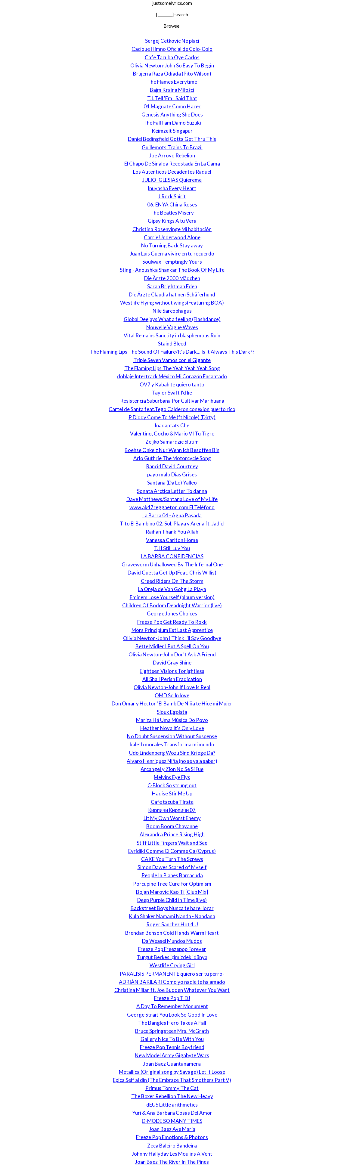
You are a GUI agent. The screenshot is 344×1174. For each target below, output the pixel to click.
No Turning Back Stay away (172, 245)
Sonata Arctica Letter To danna (172, 491)
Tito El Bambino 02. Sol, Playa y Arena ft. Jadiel (172, 523)
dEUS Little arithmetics (172, 1104)
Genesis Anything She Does (172, 114)
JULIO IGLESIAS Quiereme (172, 180)
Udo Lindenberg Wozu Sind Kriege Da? (172, 753)
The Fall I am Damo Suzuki (172, 122)
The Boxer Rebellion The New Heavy (172, 1096)
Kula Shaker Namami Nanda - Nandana (172, 916)
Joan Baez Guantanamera (172, 1064)
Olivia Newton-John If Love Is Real (172, 687)
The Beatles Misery (172, 212)
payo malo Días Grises (172, 474)
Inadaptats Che (172, 425)
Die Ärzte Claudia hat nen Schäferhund (172, 294)
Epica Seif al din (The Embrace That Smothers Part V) (172, 1080)
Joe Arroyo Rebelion (172, 155)
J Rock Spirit (172, 196)
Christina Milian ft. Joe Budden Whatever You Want (172, 990)
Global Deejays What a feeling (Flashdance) (172, 319)
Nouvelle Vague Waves (172, 327)
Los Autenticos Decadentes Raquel (172, 172)
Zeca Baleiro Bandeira (172, 1145)
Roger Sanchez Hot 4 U (172, 924)
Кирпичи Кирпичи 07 (172, 810)
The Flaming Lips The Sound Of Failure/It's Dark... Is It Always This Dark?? (172, 351)
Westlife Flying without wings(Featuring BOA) (172, 302)
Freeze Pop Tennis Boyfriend (172, 1047)
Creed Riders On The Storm (172, 581)
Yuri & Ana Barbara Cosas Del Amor (172, 1113)
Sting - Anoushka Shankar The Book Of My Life (172, 270)
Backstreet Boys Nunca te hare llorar (172, 908)
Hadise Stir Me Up (172, 793)
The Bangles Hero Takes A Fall (172, 1023)
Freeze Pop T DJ (172, 998)
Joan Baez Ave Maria (172, 1129)
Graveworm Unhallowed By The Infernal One (172, 564)
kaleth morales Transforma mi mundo (172, 744)
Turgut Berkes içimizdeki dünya (172, 957)
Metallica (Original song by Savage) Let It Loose (172, 1072)
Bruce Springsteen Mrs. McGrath (172, 1031)
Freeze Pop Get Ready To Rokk (172, 622)
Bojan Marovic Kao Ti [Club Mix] (172, 892)
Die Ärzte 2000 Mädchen (172, 278)
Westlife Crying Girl (172, 965)
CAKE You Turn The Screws (172, 859)
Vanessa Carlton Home (172, 540)
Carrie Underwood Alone (172, 237)
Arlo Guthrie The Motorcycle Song (172, 458)
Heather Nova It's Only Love (172, 728)
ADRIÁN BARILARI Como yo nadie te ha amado (172, 982)
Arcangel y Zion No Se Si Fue (172, 769)
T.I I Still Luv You (172, 548)
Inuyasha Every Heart (172, 188)
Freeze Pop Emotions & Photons (172, 1137)
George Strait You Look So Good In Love (172, 1014)
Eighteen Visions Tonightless (172, 671)
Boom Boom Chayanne (172, 826)
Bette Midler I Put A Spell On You (172, 646)
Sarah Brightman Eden (172, 286)
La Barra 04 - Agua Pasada (172, 515)
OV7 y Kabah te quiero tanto (172, 384)
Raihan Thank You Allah (172, 531)
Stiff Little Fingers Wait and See (172, 843)
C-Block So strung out (172, 785)
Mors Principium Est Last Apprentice (172, 630)
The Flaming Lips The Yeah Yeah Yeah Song (172, 368)
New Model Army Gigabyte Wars (172, 1055)
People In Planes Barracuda (172, 875)
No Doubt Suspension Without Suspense (172, 736)
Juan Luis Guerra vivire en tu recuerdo (172, 253)
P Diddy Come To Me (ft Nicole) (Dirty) (172, 417)
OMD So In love (172, 695)
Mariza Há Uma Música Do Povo (172, 720)
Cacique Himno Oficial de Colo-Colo (172, 49)
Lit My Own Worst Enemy (172, 818)
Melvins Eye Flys (172, 777)
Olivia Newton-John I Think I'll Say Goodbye (172, 638)
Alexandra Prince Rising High (172, 834)
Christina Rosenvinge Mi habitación (172, 229)
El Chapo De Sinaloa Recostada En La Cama (172, 163)
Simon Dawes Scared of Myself (172, 867)
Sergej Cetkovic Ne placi (172, 41)
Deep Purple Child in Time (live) (172, 900)
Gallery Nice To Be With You (172, 1039)
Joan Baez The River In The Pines (172, 1162)
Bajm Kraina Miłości (172, 90)
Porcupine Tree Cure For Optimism (172, 884)
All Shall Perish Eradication (172, 679)
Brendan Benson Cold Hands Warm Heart (172, 933)
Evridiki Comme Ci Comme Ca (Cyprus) (172, 851)
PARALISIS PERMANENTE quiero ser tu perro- (172, 974)
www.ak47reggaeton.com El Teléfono (172, 507)
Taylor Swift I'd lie (172, 392)
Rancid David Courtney (172, 466)
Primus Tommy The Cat (172, 1088)
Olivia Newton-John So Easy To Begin (172, 65)
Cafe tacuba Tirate (172, 802)
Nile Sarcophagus (172, 311)
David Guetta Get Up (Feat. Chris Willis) (172, 572)
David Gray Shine (172, 662)
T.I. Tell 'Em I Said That (172, 98)
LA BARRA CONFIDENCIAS (172, 556)
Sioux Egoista (172, 712)
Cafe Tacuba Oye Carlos (172, 57)
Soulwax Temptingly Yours (172, 262)
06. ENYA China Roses (172, 204)
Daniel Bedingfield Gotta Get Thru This (172, 139)
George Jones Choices (172, 613)
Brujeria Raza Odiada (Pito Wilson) (172, 73)
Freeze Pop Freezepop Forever (172, 949)
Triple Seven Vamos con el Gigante (172, 360)
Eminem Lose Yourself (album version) (172, 597)
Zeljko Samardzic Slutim (172, 441)
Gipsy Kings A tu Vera (172, 221)
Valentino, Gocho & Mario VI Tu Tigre (172, 433)
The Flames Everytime (172, 82)
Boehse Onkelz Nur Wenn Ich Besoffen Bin (172, 450)
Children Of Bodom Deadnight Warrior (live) (172, 605)
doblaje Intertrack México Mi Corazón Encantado (172, 376)
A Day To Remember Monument (172, 1006)
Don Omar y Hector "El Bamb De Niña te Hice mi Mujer (172, 703)
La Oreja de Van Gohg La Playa (172, 589)
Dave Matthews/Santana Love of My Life (172, 499)
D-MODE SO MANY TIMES (172, 1121)
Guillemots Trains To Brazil (172, 147)
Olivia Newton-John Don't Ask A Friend (172, 654)
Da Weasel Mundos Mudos (172, 941)
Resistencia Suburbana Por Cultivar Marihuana (172, 401)
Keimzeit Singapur (172, 131)
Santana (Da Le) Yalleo (172, 482)
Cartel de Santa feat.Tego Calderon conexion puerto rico (172, 409)
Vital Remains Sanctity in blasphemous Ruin (172, 335)
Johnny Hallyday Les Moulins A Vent (172, 1154)
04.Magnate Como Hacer (172, 106)
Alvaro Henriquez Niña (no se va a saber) (172, 761)
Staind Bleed (172, 343)
